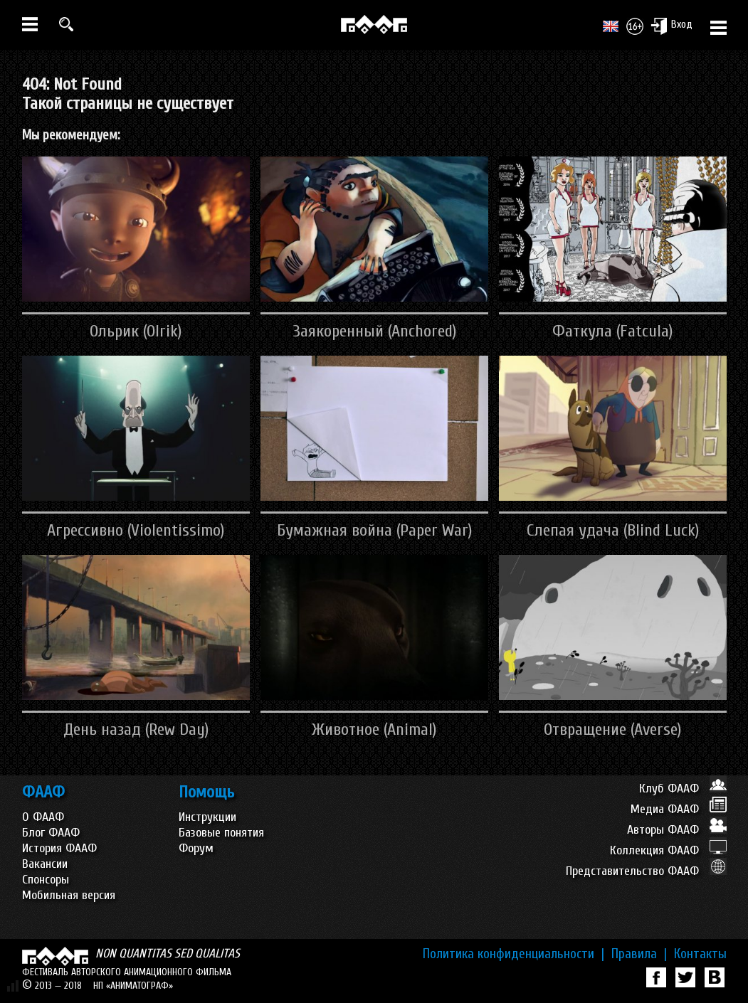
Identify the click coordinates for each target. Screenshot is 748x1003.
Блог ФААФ (51, 832)
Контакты (700, 954)
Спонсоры (45, 879)
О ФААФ (43, 817)
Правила (639, 954)
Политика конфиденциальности (513, 954)
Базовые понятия (221, 832)
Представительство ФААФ (646, 871)
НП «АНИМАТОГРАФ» (133, 986)
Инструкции (207, 817)
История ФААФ (59, 848)
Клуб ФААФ (683, 788)
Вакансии (45, 863)
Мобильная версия (68, 895)
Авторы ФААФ (677, 829)
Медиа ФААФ (679, 809)
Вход (671, 25)
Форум (196, 848)
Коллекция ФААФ (668, 850)
